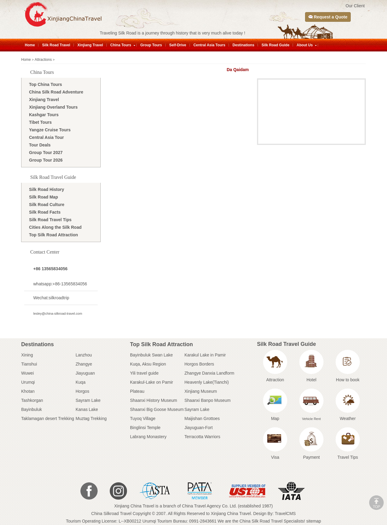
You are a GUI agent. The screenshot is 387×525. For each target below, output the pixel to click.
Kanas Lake (87, 409)
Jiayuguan (85, 373)
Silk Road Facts (44, 212)
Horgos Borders (199, 364)
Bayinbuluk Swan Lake (151, 355)
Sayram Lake (88, 400)
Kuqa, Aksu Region (148, 364)
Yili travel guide (144, 373)
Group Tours (151, 45)
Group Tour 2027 (46, 152)
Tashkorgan (32, 400)
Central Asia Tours (209, 45)
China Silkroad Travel (111, 513)
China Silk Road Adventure (56, 92)
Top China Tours (45, 84)
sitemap (313, 521)
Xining (27, 355)
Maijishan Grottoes (202, 418)
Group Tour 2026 (46, 160)
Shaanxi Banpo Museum (207, 400)
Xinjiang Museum (200, 391)
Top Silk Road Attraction (53, 234)
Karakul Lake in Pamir (205, 355)
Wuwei (27, 373)
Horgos (82, 391)
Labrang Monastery (148, 436)
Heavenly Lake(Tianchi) (206, 382)
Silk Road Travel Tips (50, 219)
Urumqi (28, 382)
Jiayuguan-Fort (198, 427)
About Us (305, 45)
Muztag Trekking (91, 418)
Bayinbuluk (31, 409)
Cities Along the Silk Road (55, 227)
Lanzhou (84, 355)
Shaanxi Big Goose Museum (157, 409)
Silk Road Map (43, 197)
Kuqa (81, 382)
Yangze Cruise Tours (49, 129)
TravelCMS (285, 513)
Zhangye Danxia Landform (209, 373)
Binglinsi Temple (145, 427)
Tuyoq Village (142, 418)
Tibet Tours (40, 122)
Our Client (355, 5)
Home (30, 45)
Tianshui (29, 364)
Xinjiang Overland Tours (53, 107)
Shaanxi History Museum (153, 400)
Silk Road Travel (56, 45)
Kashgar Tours (44, 114)
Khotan (27, 391)
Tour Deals (39, 145)
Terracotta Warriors (202, 436)
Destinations (243, 45)
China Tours (120, 45)
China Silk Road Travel (260, 521)
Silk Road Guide (275, 45)
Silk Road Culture (46, 204)
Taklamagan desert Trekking (47, 418)
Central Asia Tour (46, 137)
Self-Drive (177, 45)
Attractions (43, 59)
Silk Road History (46, 189)
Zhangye (84, 364)
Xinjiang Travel (90, 45)
